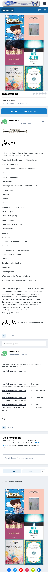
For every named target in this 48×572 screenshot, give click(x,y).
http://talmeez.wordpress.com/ (14, 371)
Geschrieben (20, 123)
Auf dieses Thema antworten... (19, 458)
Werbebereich (22, 103)
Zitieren (11, 336)
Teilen (12, 471)
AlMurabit (11, 101)
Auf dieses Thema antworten (24, 111)
